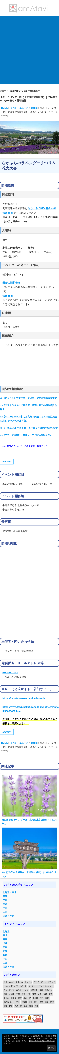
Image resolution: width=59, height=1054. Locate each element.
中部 (5, 900)
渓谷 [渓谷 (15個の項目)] (41, 998)
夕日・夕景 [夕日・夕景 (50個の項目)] (26, 994)
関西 (5, 904)
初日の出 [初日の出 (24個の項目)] (48, 990)
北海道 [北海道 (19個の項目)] (11, 994)
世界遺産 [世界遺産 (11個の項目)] (33, 990)
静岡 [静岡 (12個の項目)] (36, 1006)
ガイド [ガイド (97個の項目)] (36, 982)
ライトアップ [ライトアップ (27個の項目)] (9, 990)
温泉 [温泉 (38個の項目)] (47, 998)
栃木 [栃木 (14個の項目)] (25, 998)
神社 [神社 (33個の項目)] (30, 1002)
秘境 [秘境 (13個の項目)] (52, 1002)
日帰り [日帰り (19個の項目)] (13, 998)
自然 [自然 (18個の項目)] (16, 1006)
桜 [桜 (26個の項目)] (30, 998)
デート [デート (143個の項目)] (43, 982)
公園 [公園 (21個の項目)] (41, 990)
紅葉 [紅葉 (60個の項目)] (5, 1006)
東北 (5, 935)
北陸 (5, 951)
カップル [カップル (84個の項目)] (28, 982)
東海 (5, 947)
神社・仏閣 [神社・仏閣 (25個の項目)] (38, 1002)
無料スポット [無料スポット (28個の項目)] (9, 1002)
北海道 (6, 931)
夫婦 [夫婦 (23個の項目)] (45, 994)
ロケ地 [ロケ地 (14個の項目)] (18, 990)
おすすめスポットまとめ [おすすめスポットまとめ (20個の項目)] (13, 982)
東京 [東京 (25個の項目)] (20, 998)
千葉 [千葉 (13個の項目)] (18, 994)
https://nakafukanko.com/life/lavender (24, 698)
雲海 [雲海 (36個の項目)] (31, 1006)
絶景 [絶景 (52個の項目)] (11, 1006)
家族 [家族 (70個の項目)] (50, 994)
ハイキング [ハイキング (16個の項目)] (8, 986)
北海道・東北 (9, 892)
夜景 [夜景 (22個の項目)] (34, 994)
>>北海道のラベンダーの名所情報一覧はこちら (24, 446)
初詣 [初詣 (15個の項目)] (5, 994)
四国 (5, 912)
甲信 (5, 943)
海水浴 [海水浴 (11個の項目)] (35, 998)
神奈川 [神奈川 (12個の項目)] (24, 1002)
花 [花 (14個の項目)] (21, 1006)
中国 (5, 908)
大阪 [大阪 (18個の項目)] (39, 994)
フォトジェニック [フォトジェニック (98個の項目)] (46, 986)
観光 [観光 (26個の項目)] (25, 1006)
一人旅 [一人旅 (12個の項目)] (25, 990)
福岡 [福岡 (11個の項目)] (46, 1002)
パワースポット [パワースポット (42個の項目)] (20, 986)
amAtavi (7, 461)
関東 (5, 896)
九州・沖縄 (8, 916)
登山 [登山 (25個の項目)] (18, 1002)
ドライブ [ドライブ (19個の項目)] (51, 982)
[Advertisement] (29, 54)
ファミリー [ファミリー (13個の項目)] (32, 986)
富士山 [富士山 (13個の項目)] (6, 998)
